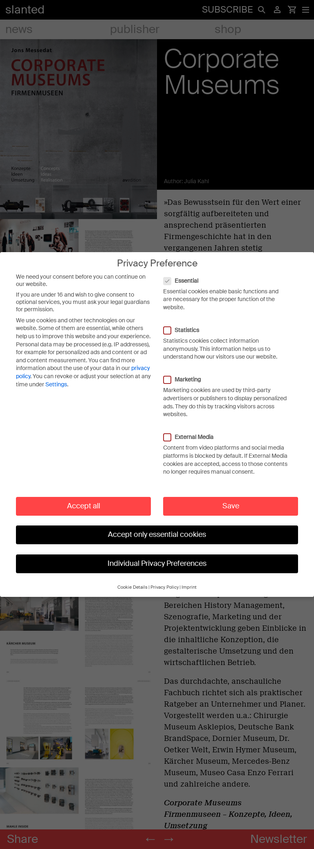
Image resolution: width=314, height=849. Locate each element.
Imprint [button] (189, 578)
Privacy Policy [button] (164, 578)
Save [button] (230, 497)
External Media (192, 428)
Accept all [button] (83, 497)
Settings (56, 375)
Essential (185, 272)
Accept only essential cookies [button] (157, 526)
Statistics (185, 322)
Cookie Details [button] (132, 578)
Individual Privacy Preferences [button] (157, 554)
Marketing (186, 371)
